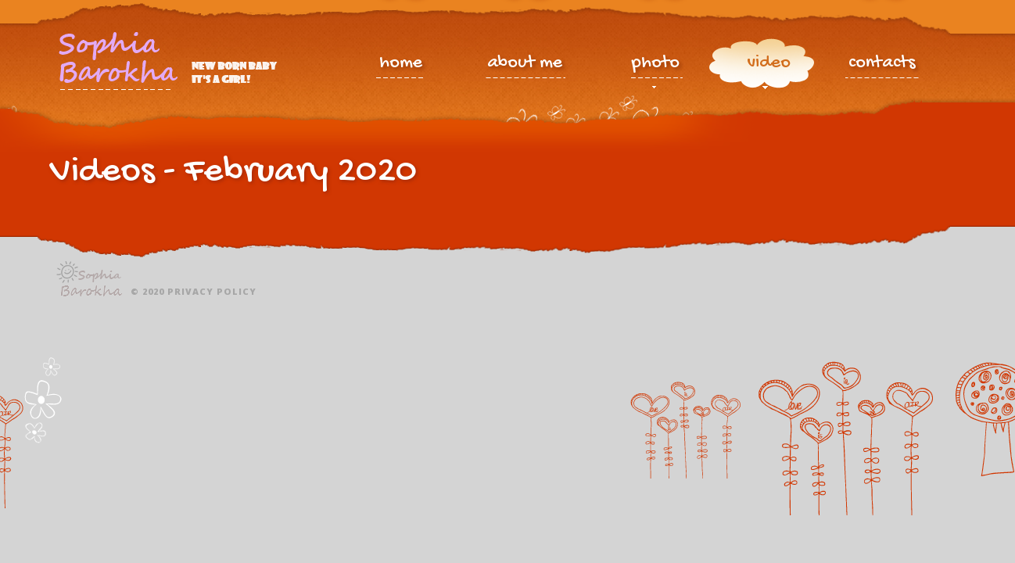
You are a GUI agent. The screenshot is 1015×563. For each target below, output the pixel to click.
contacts (882, 64)
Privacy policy (211, 291)
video (769, 66)
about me (524, 64)
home (400, 64)
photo (656, 66)
